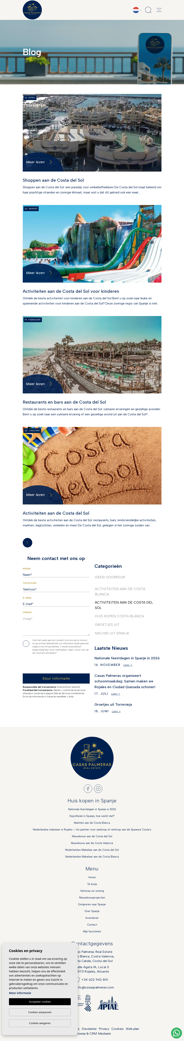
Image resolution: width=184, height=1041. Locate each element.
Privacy (104, 1029)
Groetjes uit (107, 624)
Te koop (92, 884)
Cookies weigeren (40, 1023)
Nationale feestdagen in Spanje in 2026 (127, 658)
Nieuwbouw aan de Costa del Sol (92, 836)
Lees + (127, 665)
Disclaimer (89, 1029)
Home (92, 877)
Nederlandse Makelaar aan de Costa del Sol (92, 849)
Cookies (117, 1029)
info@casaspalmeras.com (95, 987)
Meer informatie (20, 993)
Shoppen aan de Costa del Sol (53, 180)
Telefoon (29, 583)
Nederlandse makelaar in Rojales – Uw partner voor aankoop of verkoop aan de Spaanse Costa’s (92, 829)
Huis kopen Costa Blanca (119, 616)
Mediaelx (104, 1033)
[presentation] (57, 665)
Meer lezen (39, 162)
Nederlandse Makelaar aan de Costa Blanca (92, 856)
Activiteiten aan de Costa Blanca (120, 591)
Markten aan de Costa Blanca (92, 822)
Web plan (132, 1029)
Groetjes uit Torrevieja (113, 704)
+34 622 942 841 (94, 979)
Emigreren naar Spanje (92, 904)
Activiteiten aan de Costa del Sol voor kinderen (71, 291)
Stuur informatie (56, 678)
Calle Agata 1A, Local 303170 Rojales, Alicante (92, 969)
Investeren (92, 917)
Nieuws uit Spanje (112, 633)
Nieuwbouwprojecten (92, 897)
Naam (26, 568)
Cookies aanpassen (40, 1012)
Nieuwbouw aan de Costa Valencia (92, 843)
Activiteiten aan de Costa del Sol (56, 513)
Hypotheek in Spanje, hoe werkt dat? (92, 816)
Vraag (27, 612)
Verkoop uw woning (92, 890)
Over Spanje (92, 911)
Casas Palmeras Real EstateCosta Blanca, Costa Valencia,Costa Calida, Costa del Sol (92, 956)
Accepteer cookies (40, 1001)
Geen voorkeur (110, 577)
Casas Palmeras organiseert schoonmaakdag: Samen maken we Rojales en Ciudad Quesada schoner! (124, 681)
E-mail (27, 597)
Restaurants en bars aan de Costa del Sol (64, 402)
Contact (92, 924)
